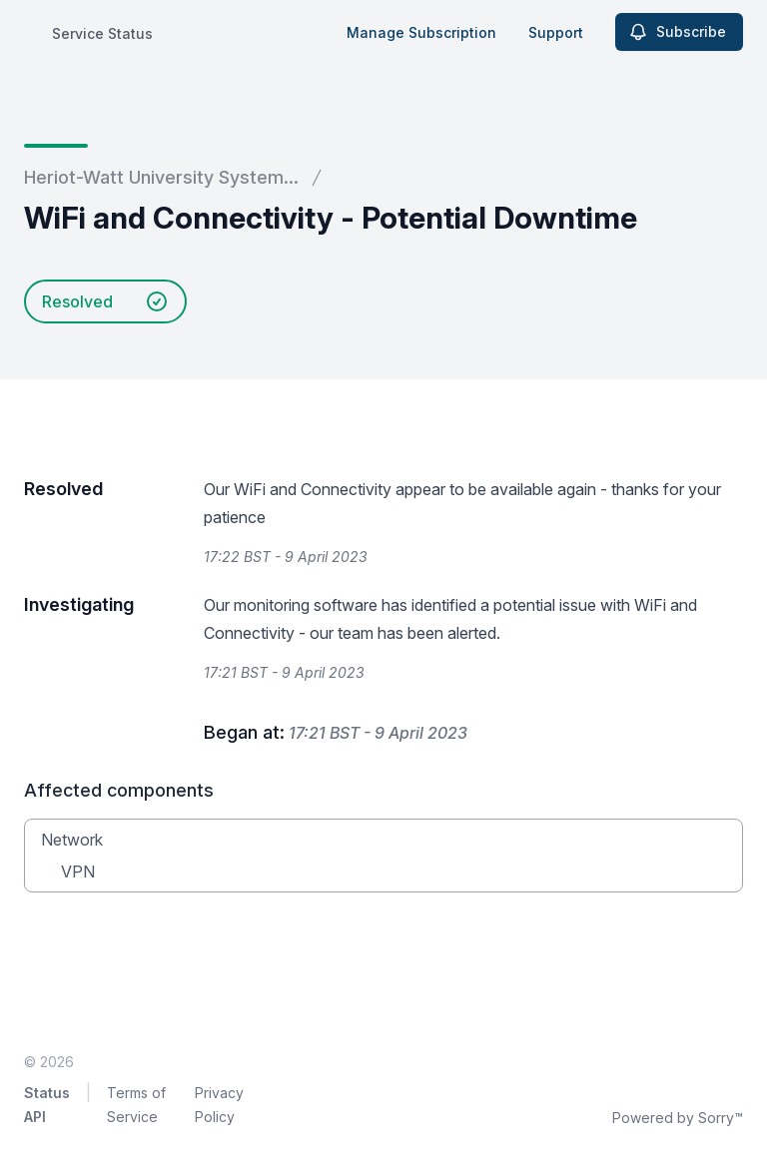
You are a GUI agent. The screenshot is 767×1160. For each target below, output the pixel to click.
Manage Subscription (421, 32)
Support (555, 32)
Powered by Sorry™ (677, 1117)
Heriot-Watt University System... (161, 177)
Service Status (102, 33)
